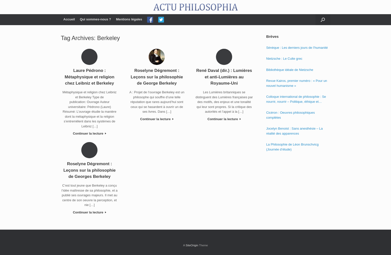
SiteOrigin (192, 245)
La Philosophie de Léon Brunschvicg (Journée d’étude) (292, 147)
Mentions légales (129, 19)
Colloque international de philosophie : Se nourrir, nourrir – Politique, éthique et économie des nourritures (296, 99)
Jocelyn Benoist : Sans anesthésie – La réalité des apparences (294, 131)
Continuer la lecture (89, 133)
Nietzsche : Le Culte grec (284, 58)
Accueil (69, 19)
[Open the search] (322, 19)
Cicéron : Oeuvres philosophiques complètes (290, 115)
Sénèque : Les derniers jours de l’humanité (297, 48)
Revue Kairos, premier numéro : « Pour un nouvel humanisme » (296, 83)
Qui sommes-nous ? (95, 19)
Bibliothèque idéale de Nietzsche (289, 70)
